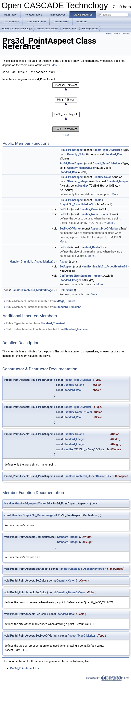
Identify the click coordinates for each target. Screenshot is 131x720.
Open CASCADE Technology (17, 28)
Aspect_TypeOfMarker (106, 149)
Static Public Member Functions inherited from (45, 329)
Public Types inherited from (34, 323)
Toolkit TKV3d (70, 28)
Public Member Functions (118, 33)
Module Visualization (47, 28)
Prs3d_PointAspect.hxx (24, 668)
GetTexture (66, 290)
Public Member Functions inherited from (39, 301)
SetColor (65, 209)
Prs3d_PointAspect (72, 149)
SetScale (65, 247)
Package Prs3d (90, 28)
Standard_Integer (77, 181)
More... (55, 65)
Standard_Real (114, 154)
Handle (82, 185)
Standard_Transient (69, 307)
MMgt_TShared (66, 301)
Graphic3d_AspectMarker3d (77, 204)
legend (66, 135)
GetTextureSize (69, 275)
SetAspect (66, 266)
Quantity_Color (76, 154)
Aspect (64, 261)
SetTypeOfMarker (71, 228)
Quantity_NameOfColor (81, 167)
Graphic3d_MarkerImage (37, 290)
